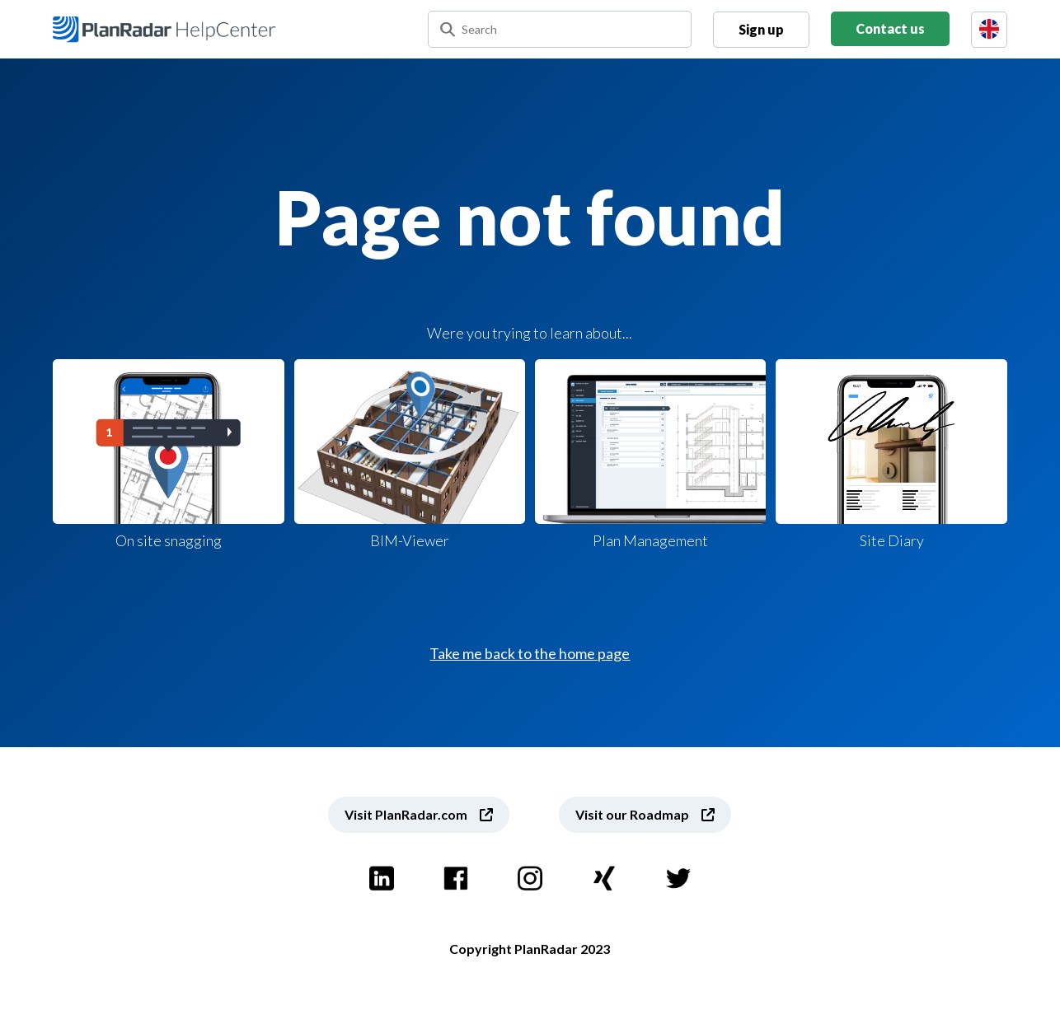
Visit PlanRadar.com (406, 814)
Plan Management (650, 454)
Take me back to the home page (529, 653)
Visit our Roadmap (632, 814)
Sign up (761, 29)
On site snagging (168, 454)
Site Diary (891, 454)
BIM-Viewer (409, 454)
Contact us (890, 28)
